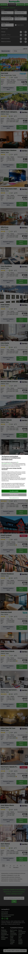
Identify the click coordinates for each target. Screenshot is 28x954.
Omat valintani (14, 495)
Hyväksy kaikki (14, 491)
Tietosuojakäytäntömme (14, 497)
